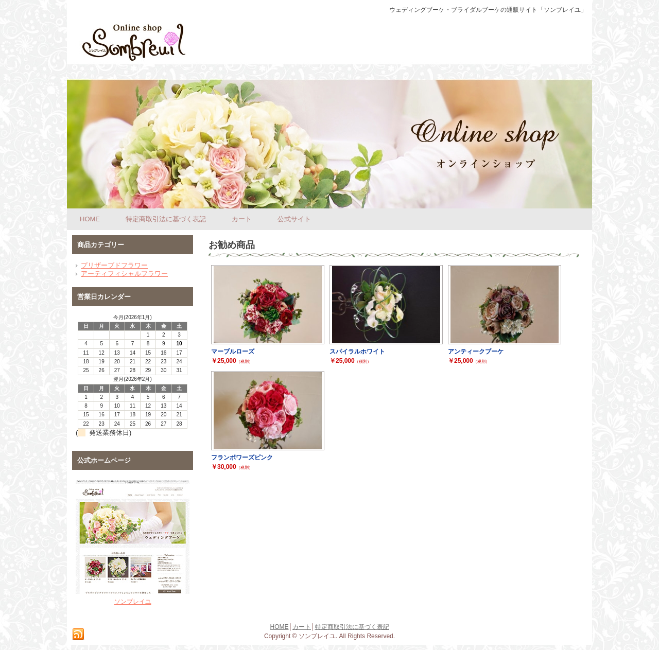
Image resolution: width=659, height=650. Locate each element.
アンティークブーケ (476, 351)
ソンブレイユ (132, 601)
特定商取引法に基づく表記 (352, 626)
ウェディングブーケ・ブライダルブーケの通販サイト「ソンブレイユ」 (488, 9)
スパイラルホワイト (357, 351)
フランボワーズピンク (242, 457)
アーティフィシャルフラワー (124, 273)
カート (301, 626)
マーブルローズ (232, 351)
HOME (279, 626)
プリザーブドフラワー (114, 265)
